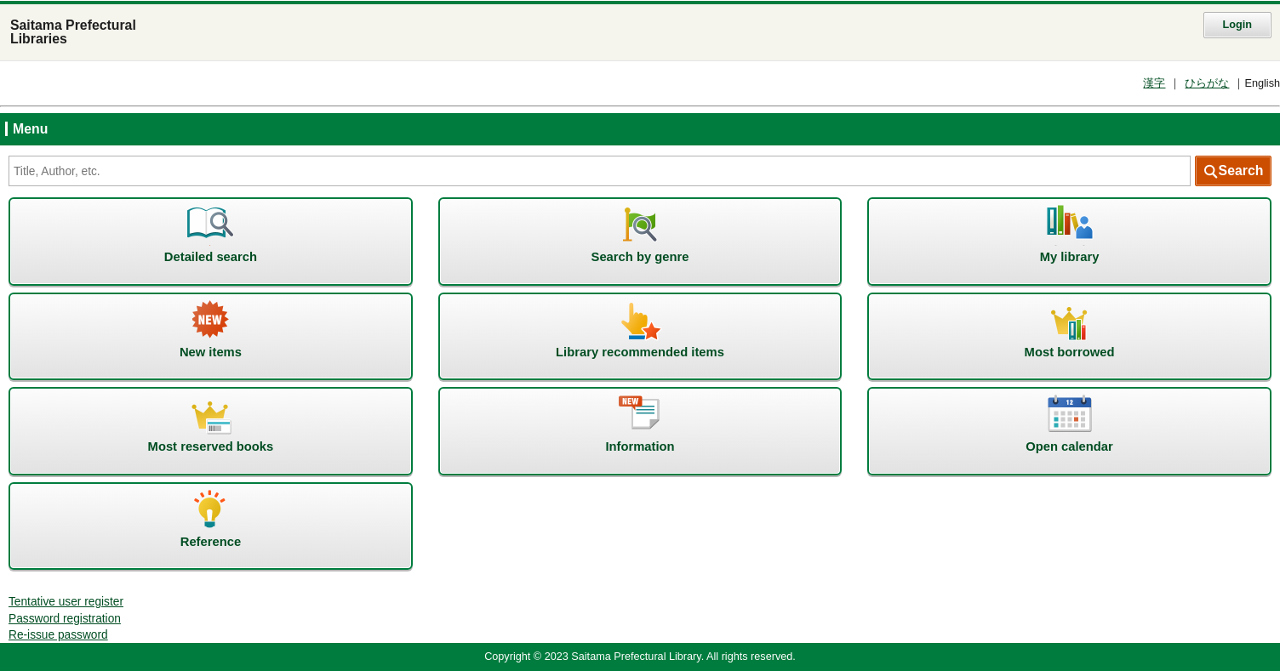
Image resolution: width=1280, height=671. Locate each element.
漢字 (1154, 83)
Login (1237, 25)
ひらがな (1207, 83)
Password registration (65, 618)
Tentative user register (66, 601)
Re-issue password (58, 634)
